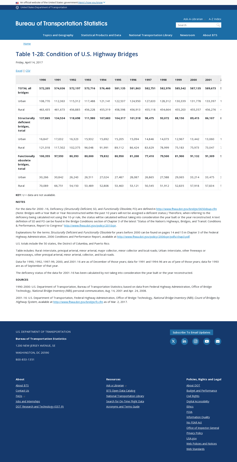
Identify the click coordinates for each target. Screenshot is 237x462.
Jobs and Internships (28, 401)
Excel (19, 70)
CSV (28, 70)
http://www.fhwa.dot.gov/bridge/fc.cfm (78, 302)
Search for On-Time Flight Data (125, 401)
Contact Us (22, 390)
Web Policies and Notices (201, 443)
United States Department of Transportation (44, 7)
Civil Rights (192, 396)
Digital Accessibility (197, 401)
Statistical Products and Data (101, 35)
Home (27, 43)
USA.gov (191, 438)
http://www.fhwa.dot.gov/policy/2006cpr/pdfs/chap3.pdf (153, 236)
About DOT (193, 385)
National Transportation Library (150, 35)
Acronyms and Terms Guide (123, 406)
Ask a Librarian (116, 385)
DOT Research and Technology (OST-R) (40, 406)
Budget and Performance (201, 390)
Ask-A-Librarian (194, 19)
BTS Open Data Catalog (120, 390)
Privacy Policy (194, 433)
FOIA (189, 412)
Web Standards (195, 449)
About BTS (210, 35)
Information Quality (198, 417)
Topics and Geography (58, 35)
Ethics (189, 406)
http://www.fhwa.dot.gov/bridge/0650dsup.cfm (186, 209)
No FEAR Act (194, 422)
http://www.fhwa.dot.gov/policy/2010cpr (90, 225)
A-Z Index (215, 19)
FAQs (21, 396)
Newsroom (187, 35)
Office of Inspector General (202, 428)
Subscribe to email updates (191, 332)
